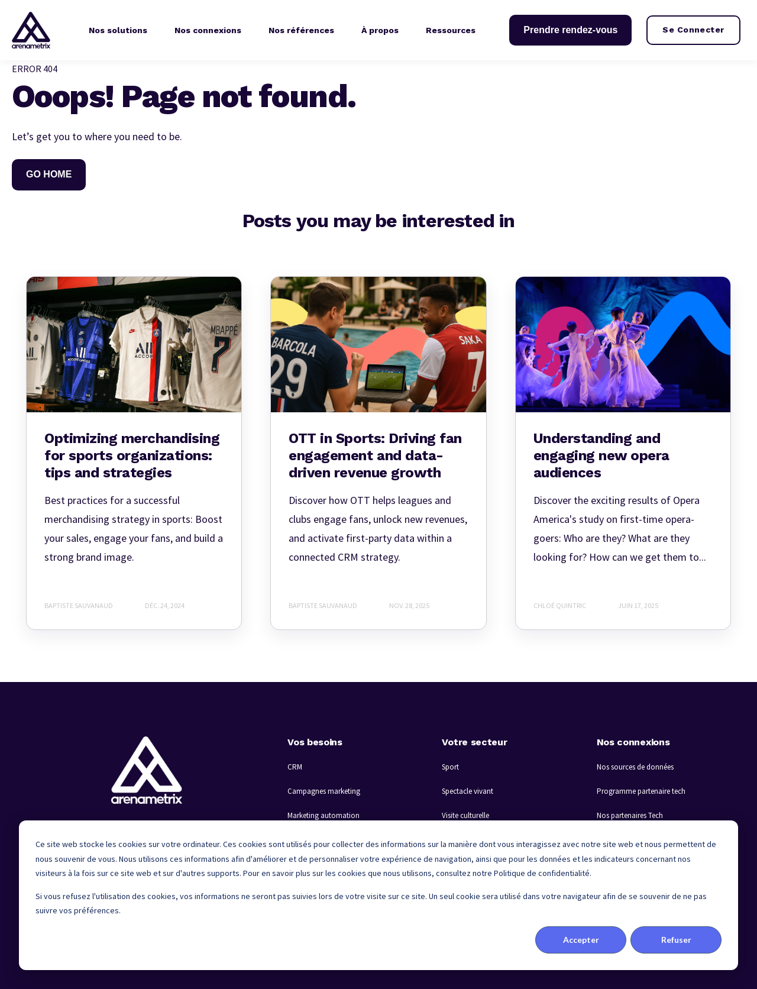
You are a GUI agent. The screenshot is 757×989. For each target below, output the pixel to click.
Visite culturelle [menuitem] (465, 815)
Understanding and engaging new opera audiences (601, 455)
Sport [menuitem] (450, 767)
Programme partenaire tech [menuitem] (641, 791)
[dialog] (378, 895)
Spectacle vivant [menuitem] (467, 791)
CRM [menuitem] (294, 767)
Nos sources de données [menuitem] (635, 767)
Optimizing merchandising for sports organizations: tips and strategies (131, 455)
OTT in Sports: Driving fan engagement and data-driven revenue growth (375, 455)
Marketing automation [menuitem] (323, 815)
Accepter (581, 940)
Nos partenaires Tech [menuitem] (630, 815)
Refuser (676, 940)
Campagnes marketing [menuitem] (323, 791)
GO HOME (49, 174)
